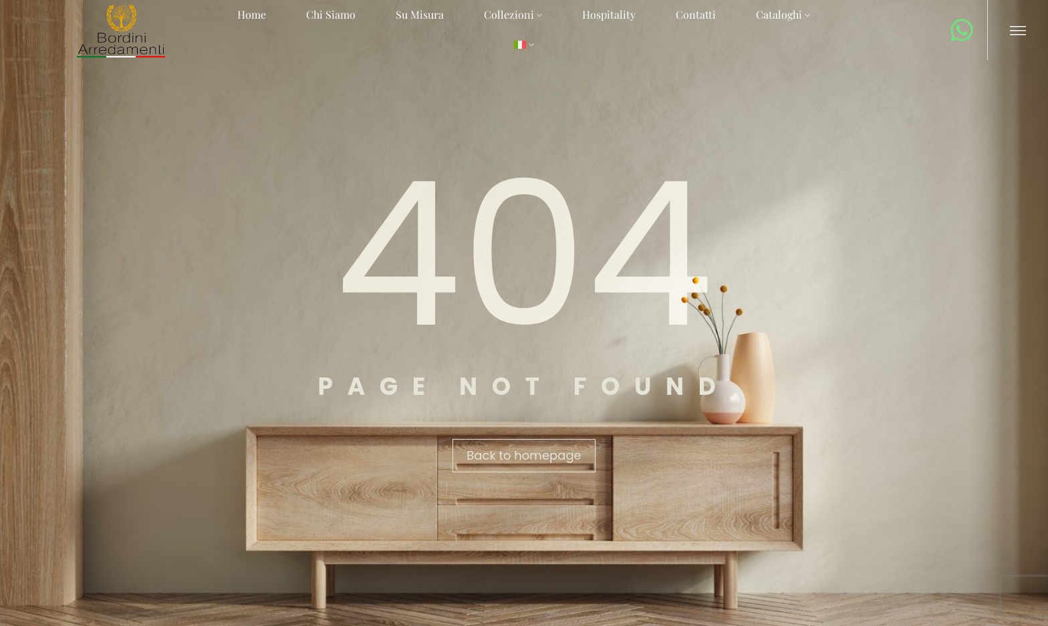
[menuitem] (524, 45)
